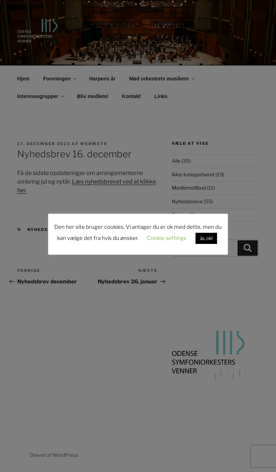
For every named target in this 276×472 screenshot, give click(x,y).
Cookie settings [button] (167, 238)
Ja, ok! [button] (206, 238)
